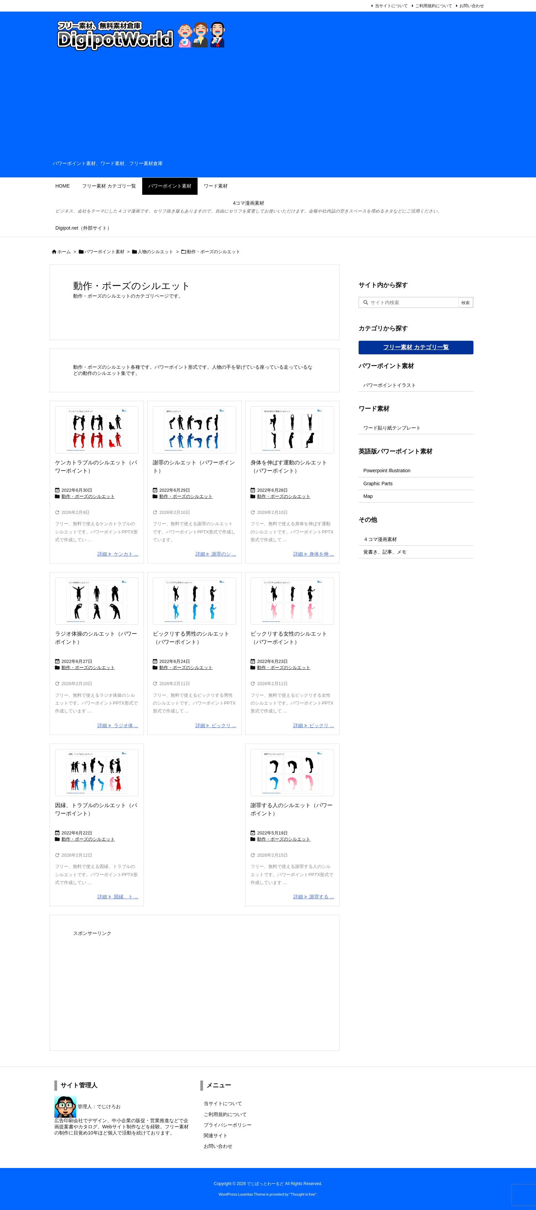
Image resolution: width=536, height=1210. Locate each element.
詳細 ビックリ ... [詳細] (216, 725)
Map (368, 496)
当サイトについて (391, 5)
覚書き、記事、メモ (384, 552)
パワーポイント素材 (104, 251)
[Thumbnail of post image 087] (292, 601)
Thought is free (303, 1194)
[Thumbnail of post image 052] (194, 601)
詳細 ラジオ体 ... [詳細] (117, 725)
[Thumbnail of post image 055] (292, 772)
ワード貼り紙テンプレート (392, 428)
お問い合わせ (471, 5)
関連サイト (216, 1135)
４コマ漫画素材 (380, 539)
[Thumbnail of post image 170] (96, 601)
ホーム (64, 251)
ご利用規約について (433, 5)
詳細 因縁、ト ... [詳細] (117, 896)
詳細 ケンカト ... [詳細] (117, 554)
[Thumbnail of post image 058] (96, 772)
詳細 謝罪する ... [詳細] (313, 896)
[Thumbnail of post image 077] (96, 429)
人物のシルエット (155, 251)
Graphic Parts (378, 483)
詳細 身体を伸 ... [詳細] (313, 554)
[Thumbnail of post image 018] (292, 429)
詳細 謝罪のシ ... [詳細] (216, 554)
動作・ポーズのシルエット (88, 496)
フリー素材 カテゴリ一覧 (416, 347)
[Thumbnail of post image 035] (194, 429)
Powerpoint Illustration (387, 470)
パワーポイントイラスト (389, 385)
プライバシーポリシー (228, 1125)
